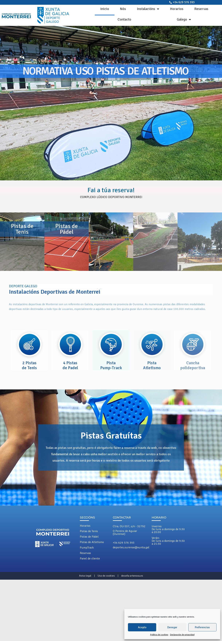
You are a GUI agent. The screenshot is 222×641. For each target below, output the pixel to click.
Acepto (142, 627)
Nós (123, 9)
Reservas (201, 9)
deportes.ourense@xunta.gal (131, 547)
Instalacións (148, 8)
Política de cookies (159, 634)
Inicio (104, 9)
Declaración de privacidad (182, 634)
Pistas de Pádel (89, 537)
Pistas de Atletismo (92, 542)
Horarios (176, 9)
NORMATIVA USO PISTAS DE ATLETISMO (105, 70)
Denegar (172, 627)
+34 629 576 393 (124, 543)
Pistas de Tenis (89, 531)
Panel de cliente (90, 558)
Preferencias (202, 627)
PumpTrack (87, 547)
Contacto (124, 19)
